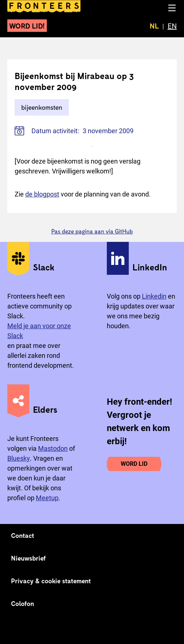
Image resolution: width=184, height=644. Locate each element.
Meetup (47, 498)
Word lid (134, 463)
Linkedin (154, 296)
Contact (22, 535)
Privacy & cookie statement (51, 581)
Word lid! (27, 25)
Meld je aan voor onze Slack (39, 331)
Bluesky (18, 458)
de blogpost (42, 194)
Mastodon (53, 448)
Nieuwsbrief (28, 558)
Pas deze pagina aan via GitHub (92, 231)
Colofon (22, 603)
